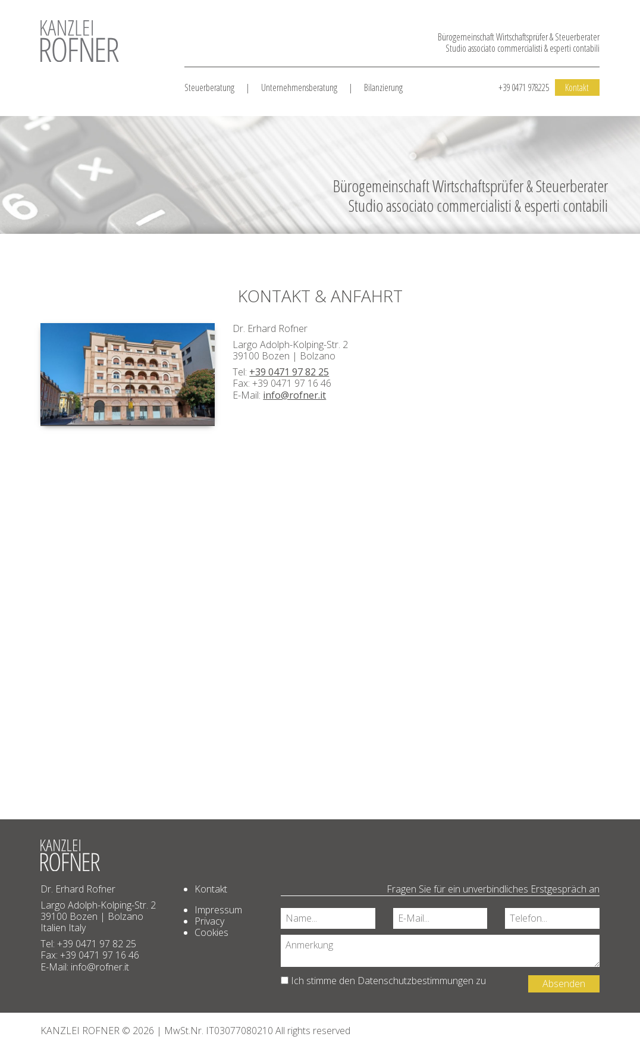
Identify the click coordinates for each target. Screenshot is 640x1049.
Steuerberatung (209, 87)
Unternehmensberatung (299, 87)
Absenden (563, 983)
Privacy (209, 921)
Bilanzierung (383, 87)
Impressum (218, 909)
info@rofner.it (294, 395)
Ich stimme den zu (383, 980)
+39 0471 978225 (523, 87)
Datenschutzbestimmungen (415, 980)
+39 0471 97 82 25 (289, 371)
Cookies (211, 932)
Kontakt (577, 87)
